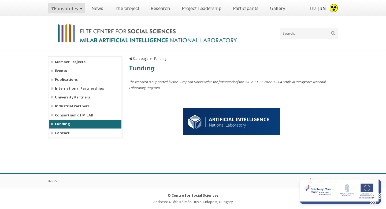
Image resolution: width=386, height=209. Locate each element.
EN (323, 8)
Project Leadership (201, 8)
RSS (52, 181)
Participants (245, 8)
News (97, 8)
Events (61, 70)
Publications (66, 79)
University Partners (72, 97)
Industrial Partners (72, 106)
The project (127, 8)
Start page (139, 58)
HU (313, 8)
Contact (62, 133)
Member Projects (70, 62)
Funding (62, 124)
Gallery (277, 8)
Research (160, 8)
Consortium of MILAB (74, 115)
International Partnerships (79, 88)
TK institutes (64, 8)
